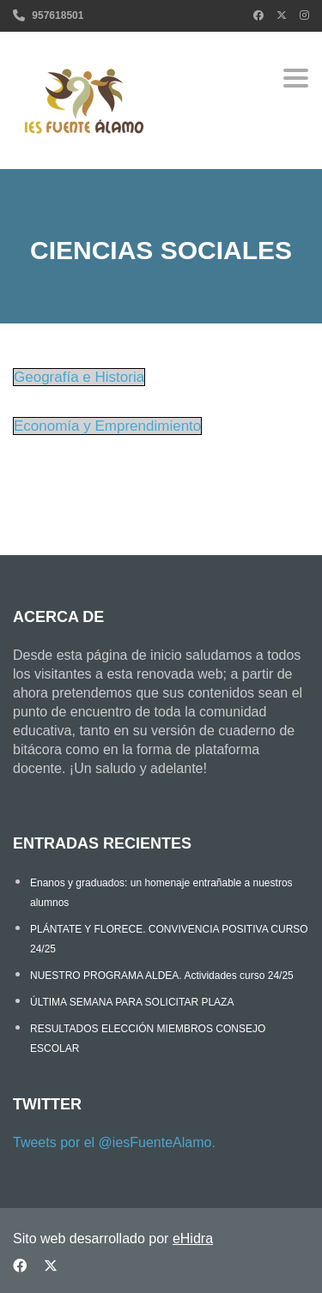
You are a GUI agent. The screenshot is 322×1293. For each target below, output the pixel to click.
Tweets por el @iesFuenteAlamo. (114, 1142)
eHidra (193, 1238)
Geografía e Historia (79, 377)
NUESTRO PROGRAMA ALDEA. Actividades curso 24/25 (162, 976)
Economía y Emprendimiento (107, 426)
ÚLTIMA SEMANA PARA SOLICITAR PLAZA (132, 1002)
